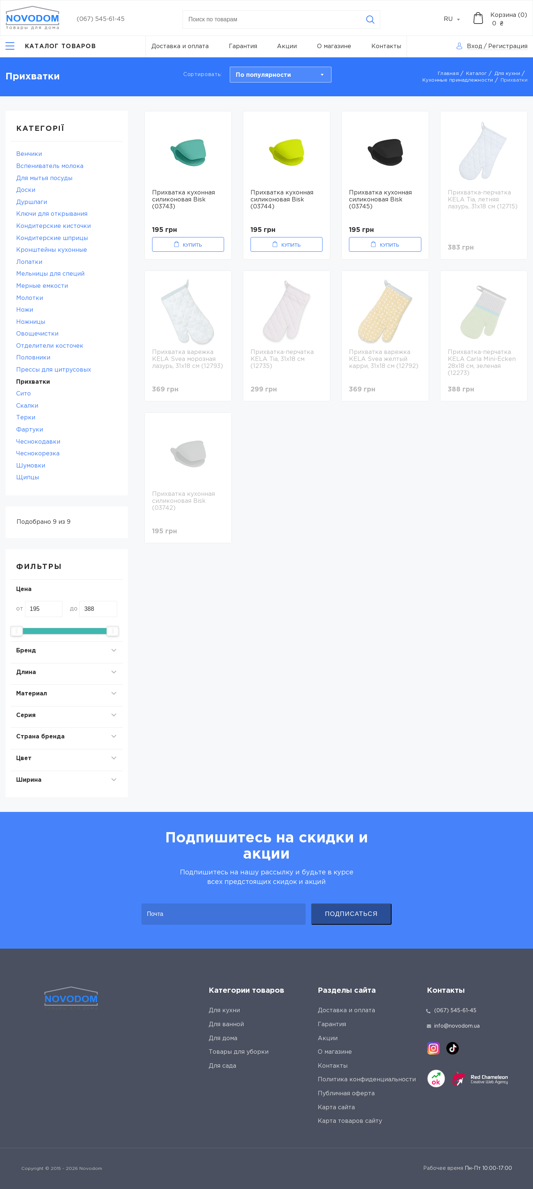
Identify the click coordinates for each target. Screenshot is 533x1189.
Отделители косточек (49, 346)
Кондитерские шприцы (52, 238)
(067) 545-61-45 (101, 19)
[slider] (16, 631)
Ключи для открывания (51, 214)
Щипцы (27, 477)
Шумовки (30, 466)
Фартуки (29, 430)
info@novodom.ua (453, 1026)
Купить (192, 245)
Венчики (29, 154)
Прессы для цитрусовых (53, 370)
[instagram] (433, 1048)
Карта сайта (336, 1107)
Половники (33, 358)
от (19, 609)
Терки (25, 417)
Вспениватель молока (49, 166)
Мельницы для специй (50, 274)
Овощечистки (37, 334)
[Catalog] (51, 47)
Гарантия (243, 46)
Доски (25, 190)
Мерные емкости (42, 286)
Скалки (27, 406)
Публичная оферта (346, 1093)
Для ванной (226, 1024)
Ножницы (30, 322)
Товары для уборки (239, 1052)
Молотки (29, 298)
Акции (287, 46)
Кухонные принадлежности (457, 80)
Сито (23, 394)
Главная (448, 74)
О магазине (334, 46)
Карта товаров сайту (350, 1121)
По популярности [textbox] (263, 75)
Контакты (386, 46)
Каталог (476, 74)
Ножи (24, 310)
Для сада (222, 1066)
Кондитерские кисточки (53, 226)
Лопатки (29, 262)
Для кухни (507, 74)
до (74, 609)
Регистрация (507, 46)
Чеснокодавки (38, 442)
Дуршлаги (31, 202)
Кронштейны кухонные (51, 250)
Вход (474, 46)
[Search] (370, 19)
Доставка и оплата (180, 46)
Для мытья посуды (44, 178)
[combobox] (456, 19)
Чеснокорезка (38, 453)
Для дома (223, 1038)
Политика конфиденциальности (367, 1079)
